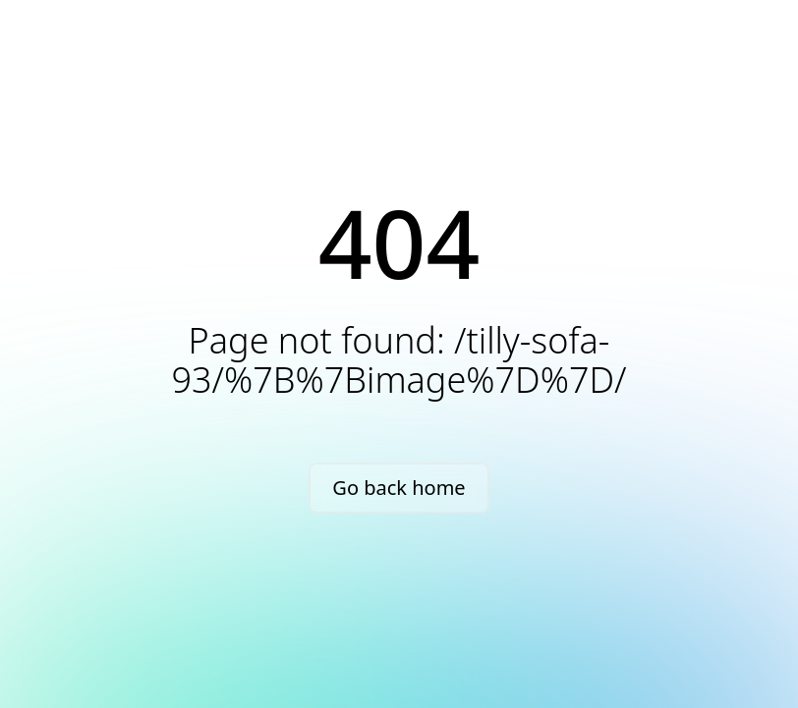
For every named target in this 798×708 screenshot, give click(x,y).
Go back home (398, 487)
